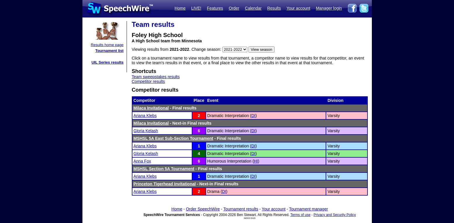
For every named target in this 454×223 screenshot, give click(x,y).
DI (253, 115)
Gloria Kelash (146, 130)
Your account (298, 8)
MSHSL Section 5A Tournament (164, 168)
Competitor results (148, 81)
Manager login (329, 8)
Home (180, 8)
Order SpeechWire (203, 209)
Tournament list (109, 50)
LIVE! (196, 8)
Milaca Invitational (151, 108)
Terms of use (300, 215)
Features (215, 8)
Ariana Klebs (145, 115)
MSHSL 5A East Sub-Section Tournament (173, 138)
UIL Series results (108, 62)
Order (234, 8)
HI (256, 161)
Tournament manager (308, 209)
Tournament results (240, 209)
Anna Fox (142, 161)
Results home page (107, 45)
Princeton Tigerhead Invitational (165, 184)
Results (274, 8)
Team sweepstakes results (156, 76)
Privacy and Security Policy (335, 215)
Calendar (253, 8)
